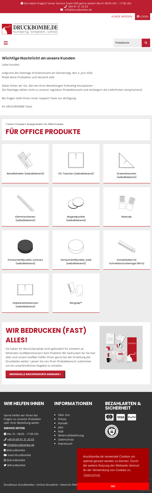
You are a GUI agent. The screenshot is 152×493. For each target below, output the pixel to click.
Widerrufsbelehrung (71, 435)
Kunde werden (122, 16)
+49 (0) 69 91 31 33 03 (20, 439)
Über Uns (64, 415)
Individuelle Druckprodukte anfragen (35, 374)
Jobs (60, 427)
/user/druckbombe (17, 455)
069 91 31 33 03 (76, 6)
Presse (62, 419)
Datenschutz (66, 439)
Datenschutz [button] (92, 475)
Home (10, 124)
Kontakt (63, 423)
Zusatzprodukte (34, 124)
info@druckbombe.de (76, 9)
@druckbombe (14, 450)
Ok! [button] (113, 486)
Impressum (65, 443)
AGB (60, 431)
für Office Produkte (53, 124)
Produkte (20, 124)
